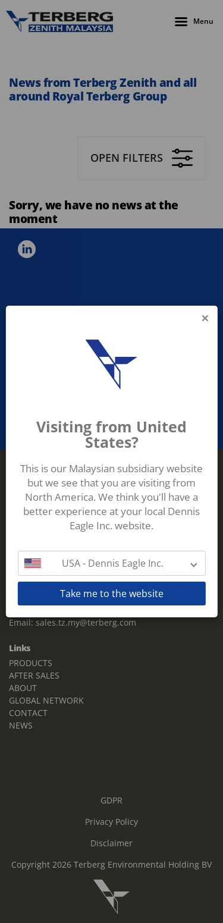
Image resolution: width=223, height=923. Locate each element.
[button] (111, 563)
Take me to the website (112, 593)
